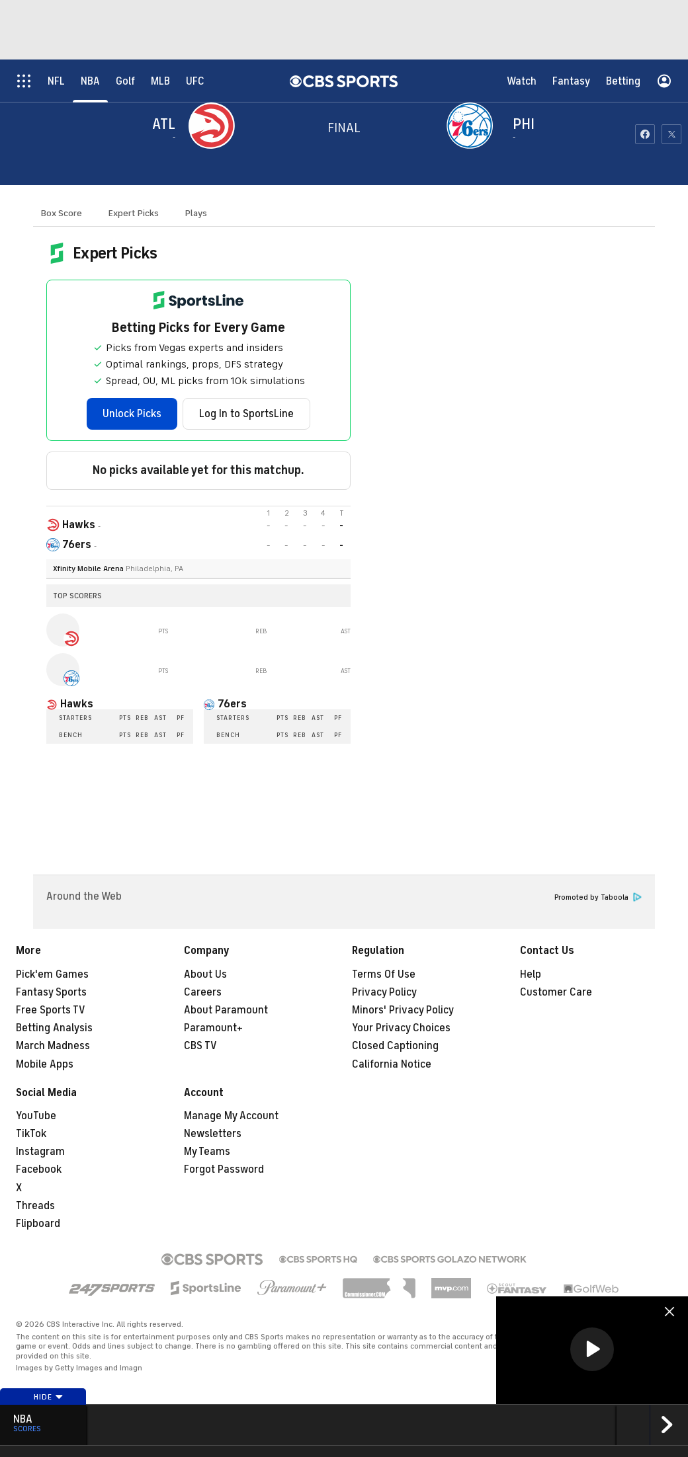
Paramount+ (213, 1028)
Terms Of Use (383, 974)
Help (530, 974)
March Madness (53, 1045)
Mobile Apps (44, 1064)
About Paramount (226, 1010)
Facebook (39, 1169)
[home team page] (473, 125)
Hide (49, 1396)
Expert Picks (133, 213)
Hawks (76, 704)
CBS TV (200, 1045)
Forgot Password (224, 1169)
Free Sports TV (50, 1010)
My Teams (207, 1151)
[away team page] (215, 125)
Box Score (61, 213)
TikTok (31, 1133)
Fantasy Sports (51, 992)
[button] (592, 1349)
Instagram (40, 1151)
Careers (203, 992)
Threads (35, 1205)
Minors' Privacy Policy (403, 1010)
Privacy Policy (384, 992)
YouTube (36, 1115)
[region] (592, 1350)
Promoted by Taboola (598, 897)
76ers (232, 704)
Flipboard (38, 1223)
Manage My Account (231, 1115)
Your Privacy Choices (401, 1028)
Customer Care (556, 992)
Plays (196, 213)
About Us (205, 974)
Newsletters (212, 1133)
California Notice (391, 1064)
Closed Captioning (395, 1045)
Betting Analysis (54, 1028)
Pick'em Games (52, 974)
